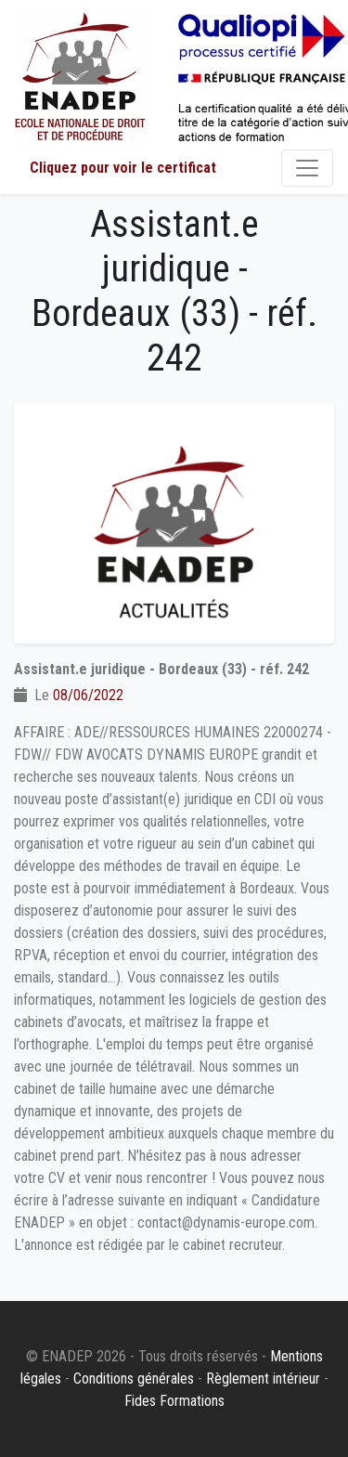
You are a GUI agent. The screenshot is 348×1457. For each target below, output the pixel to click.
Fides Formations (174, 1401)
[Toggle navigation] (307, 168)
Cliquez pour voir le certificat (123, 167)
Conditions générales (133, 1378)
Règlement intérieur (263, 1378)
